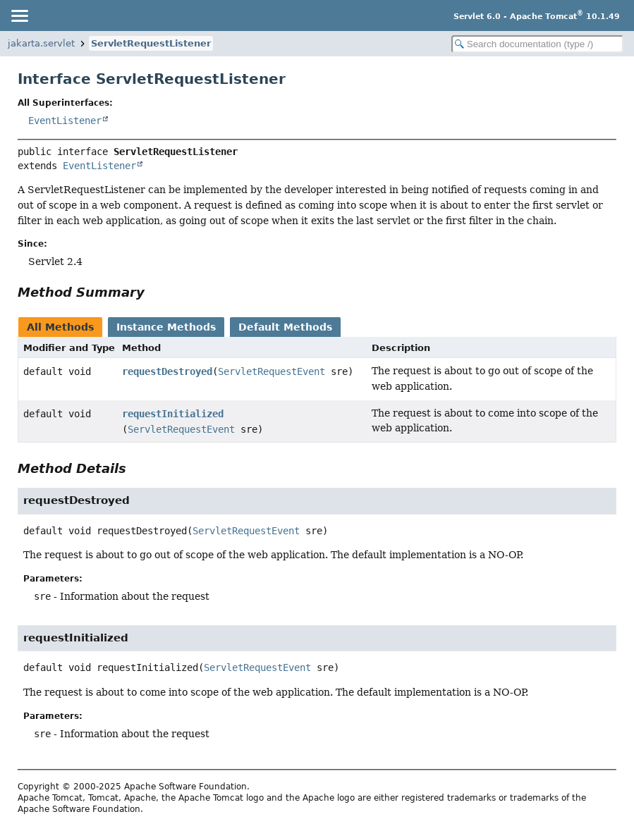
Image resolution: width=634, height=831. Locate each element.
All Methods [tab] (60, 327)
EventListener (65, 120)
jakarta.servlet (41, 43)
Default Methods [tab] (285, 327)
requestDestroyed (167, 371)
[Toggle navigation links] (19, 15)
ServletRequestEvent (271, 371)
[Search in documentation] (537, 44)
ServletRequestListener (151, 43)
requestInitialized (173, 413)
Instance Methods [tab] (166, 327)
